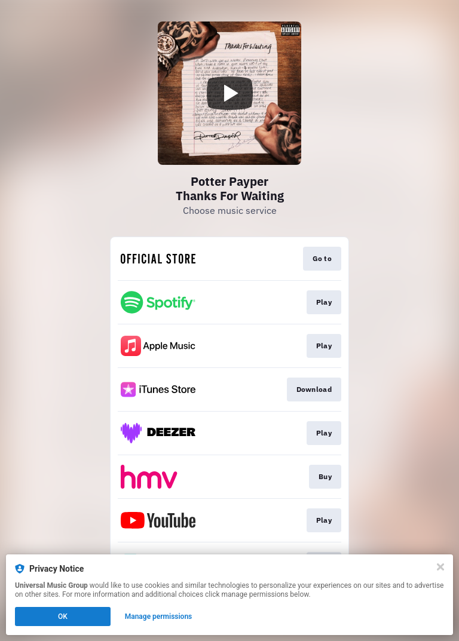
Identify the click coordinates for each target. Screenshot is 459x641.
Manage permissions (158, 616)
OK (63, 616)
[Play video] (229, 93)
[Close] (440, 566)
